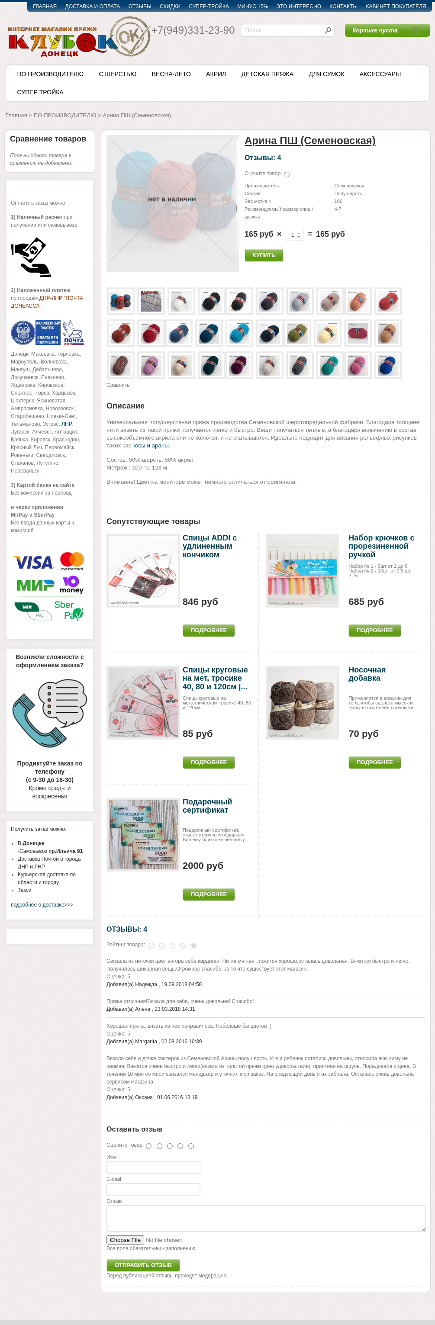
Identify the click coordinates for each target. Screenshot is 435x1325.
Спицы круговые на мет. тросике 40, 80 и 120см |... (215, 678)
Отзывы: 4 (263, 157)
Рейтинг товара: (125, 945)
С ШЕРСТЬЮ (117, 74)
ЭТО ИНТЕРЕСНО (299, 6)
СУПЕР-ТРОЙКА (209, 6)
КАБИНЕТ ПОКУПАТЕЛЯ (396, 6)
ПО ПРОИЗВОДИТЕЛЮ (50, 74)
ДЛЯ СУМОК (326, 74)
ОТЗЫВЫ (140, 6)
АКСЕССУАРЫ (380, 74)
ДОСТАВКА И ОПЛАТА (92, 6)
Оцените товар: (263, 173)
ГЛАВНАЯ (45, 6)
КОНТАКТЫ (343, 6)
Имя (111, 1157)
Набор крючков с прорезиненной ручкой (381, 547)
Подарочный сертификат (207, 806)
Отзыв (114, 1201)
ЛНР (66, 424)
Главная (16, 115)
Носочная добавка (367, 674)
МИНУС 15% (252, 6)
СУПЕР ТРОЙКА (40, 92)
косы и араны (150, 445)
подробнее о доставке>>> (42, 905)
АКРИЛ (216, 74)
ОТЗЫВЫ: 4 (126, 929)
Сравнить (117, 385)
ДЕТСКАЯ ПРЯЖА (267, 74)
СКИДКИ (170, 6)
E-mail (113, 1179)
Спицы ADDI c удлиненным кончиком (210, 547)
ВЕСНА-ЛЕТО (171, 74)
